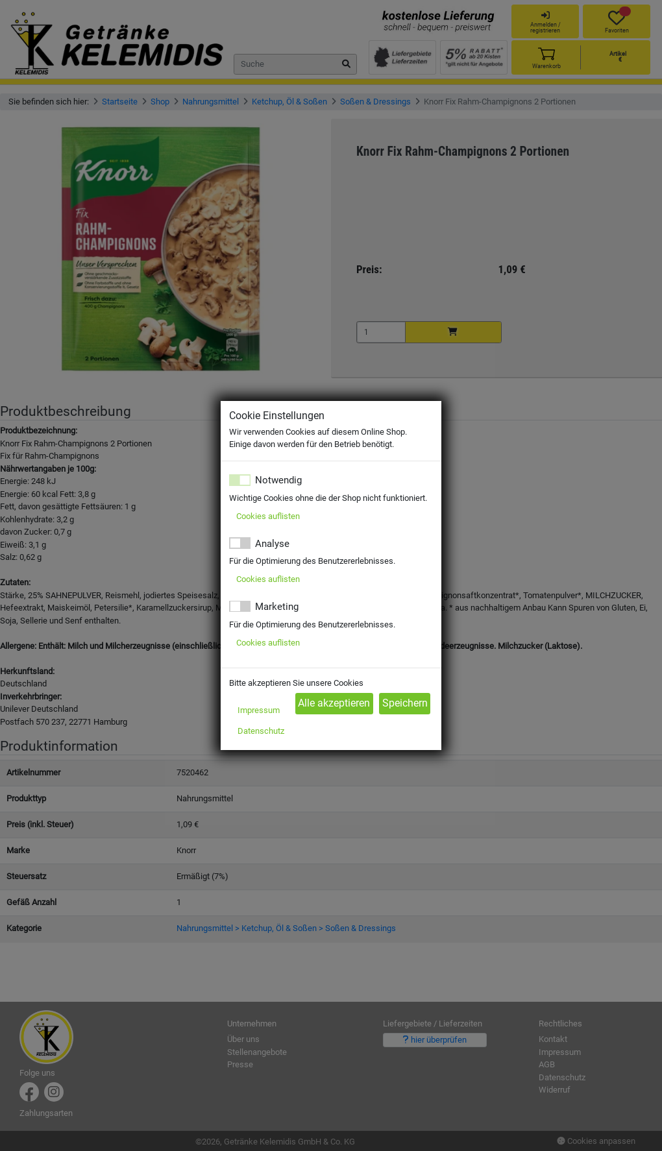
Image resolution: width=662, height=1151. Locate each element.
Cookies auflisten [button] (268, 516)
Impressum (259, 710)
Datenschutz (261, 731)
